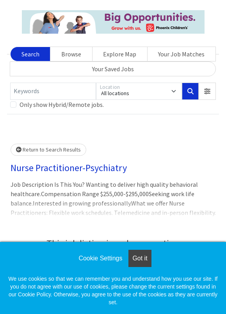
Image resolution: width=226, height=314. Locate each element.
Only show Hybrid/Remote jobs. (62, 104)
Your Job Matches (181, 54)
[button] (207, 91)
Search (30, 54)
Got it (139, 258)
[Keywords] (53, 91)
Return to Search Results (48, 149)
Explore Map (119, 54)
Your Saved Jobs (113, 69)
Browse (71, 54)
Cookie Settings (100, 258)
